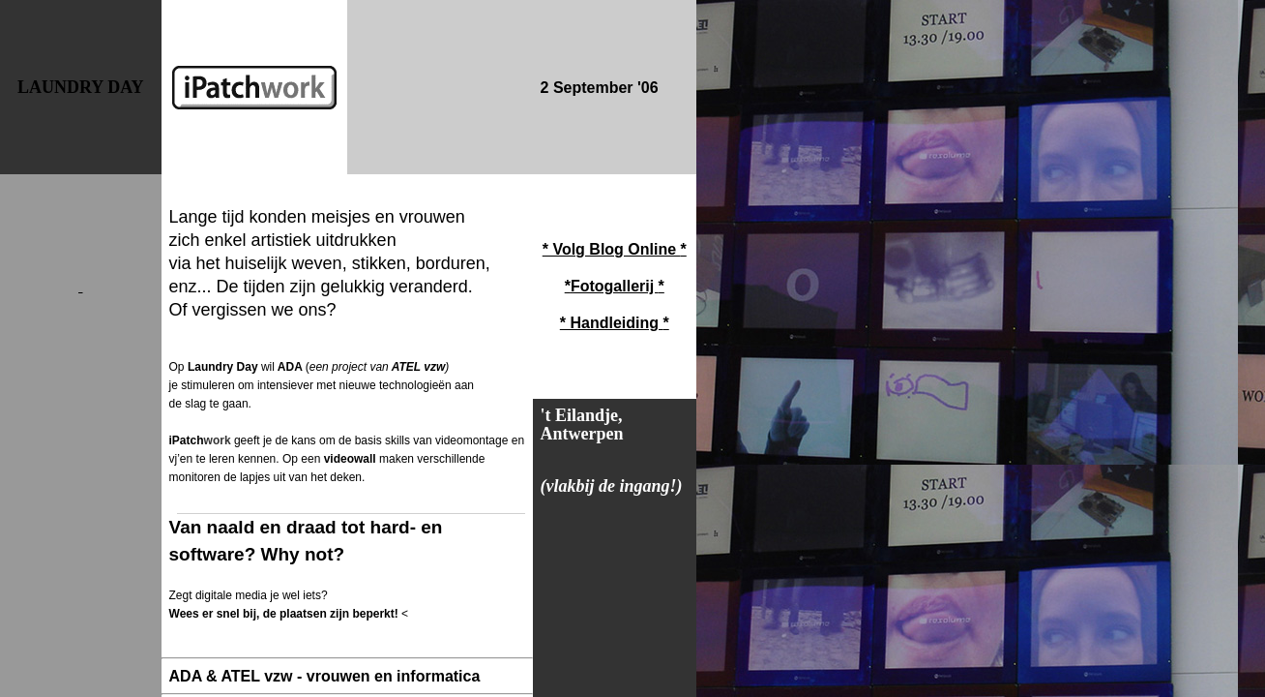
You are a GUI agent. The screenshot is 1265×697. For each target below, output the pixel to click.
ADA (290, 367)
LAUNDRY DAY (80, 87)
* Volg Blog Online (612, 249)
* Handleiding (611, 323)
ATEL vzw (417, 367)
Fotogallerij (615, 286)
